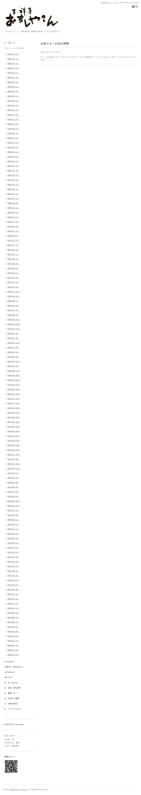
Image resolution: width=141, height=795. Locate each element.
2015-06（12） (14, 371)
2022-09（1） (13, 152)
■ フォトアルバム (13, 709)
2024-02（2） (13, 105)
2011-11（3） (13, 552)
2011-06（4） (13, 571)
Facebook (10, 662)
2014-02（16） (14, 445)
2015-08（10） (14, 361)
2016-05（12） (14, 319)
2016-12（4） (13, 287)
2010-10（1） (13, 608)
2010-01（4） (13, 641)
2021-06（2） (13, 189)
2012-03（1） (13, 543)
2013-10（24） (14, 464)
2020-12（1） (13, 203)
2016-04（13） (14, 324)
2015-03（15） (14, 385)
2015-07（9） (13, 366)
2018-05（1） (13, 236)
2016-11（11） (14, 292)
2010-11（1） (13, 603)
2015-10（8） (13, 352)
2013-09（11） (14, 468)
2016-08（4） (13, 305)
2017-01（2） (13, 282)
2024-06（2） (13, 91)
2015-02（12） (14, 389)
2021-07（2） (13, 184)
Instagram (10, 672)
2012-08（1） (13, 524)
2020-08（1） (13, 212)
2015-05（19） (14, 375)
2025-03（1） (13, 68)
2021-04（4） (13, 198)
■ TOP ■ (9, 43)
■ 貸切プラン (10, 693)
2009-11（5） (13, 650)
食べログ (9, 677)
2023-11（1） (13, 119)
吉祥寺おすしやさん (18, 790)
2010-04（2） (13, 627)
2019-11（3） (13, 222)
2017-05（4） (13, 264)
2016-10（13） (14, 296)
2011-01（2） (13, 594)
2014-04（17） (14, 436)
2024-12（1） (13, 77)
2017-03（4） (13, 273)
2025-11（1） (13, 59)
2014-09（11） (14, 413)
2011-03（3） (13, 585)
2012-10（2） (13, 515)
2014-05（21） (14, 431)
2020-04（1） (13, 217)
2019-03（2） (13, 226)
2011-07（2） (13, 566)
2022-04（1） (13, 157)
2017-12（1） (13, 240)
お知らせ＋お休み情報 (14, 48)
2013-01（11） (14, 506)
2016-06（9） (13, 315)
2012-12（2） (13, 510)
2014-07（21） (14, 422)
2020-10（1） (13, 208)
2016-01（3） (13, 338)
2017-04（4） (13, 268)
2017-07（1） (13, 254)
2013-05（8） (13, 487)
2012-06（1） (13, 534)
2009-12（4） (13, 645)
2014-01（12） (14, 450)
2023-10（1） (13, 124)
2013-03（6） (13, 496)
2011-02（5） (13, 589)
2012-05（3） (13, 538)
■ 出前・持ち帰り (12, 688)
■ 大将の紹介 (10, 704)
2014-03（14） (14, 440)
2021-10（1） (13, 175)
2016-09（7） (13, 301)
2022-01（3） (13, 166)
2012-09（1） (13, 520)
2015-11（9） (13, 347)
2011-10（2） (13, 557)
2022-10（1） (13, 147)
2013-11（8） (13, 459)
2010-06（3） (13, 622)
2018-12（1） (13, 231)
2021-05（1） (13, 194)
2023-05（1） (13, 133)
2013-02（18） (14, 501)
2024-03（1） (13, 101)
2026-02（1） (13, 54)
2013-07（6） (13, 478)
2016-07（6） (13, 310)
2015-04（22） (14, 380)
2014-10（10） (14, 408)
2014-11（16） (14, 403)
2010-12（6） (13, 599)
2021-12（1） (13, 170)
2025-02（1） (13, 73)
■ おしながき (10, 683)
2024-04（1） (13, 96)
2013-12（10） (14, 454)
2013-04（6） (13, 492)
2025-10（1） (13, 63)
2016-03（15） (14, 329)
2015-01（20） (14, 394)
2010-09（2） (13, 613)
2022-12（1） (13, 138)
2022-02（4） (13, 161)
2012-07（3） (13, 529)
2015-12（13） (14, 343)
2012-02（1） (13, 548)
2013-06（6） (13, 482)
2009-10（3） (13, 655)
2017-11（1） (13, 245)
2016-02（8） (13, 333)
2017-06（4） (13, 259)
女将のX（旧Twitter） (15, 667)
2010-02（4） (13, 636)
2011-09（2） (13, 562)
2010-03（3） (13, 631)
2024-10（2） (13, 82)
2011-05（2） (13, 576)
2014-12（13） (14, 399)
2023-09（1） (13, 129)
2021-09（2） (13, 180)
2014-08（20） (14, 417)
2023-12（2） (13, 115)
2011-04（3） (13, 580)
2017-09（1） (13, 250)
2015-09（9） (13, 357)
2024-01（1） (13, 110)
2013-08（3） (13, 473)
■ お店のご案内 (12, 698)
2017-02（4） (13, 278)
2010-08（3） (13, 617)
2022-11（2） (13, 143)
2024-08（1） (13, 87)
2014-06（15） (14, 427)
